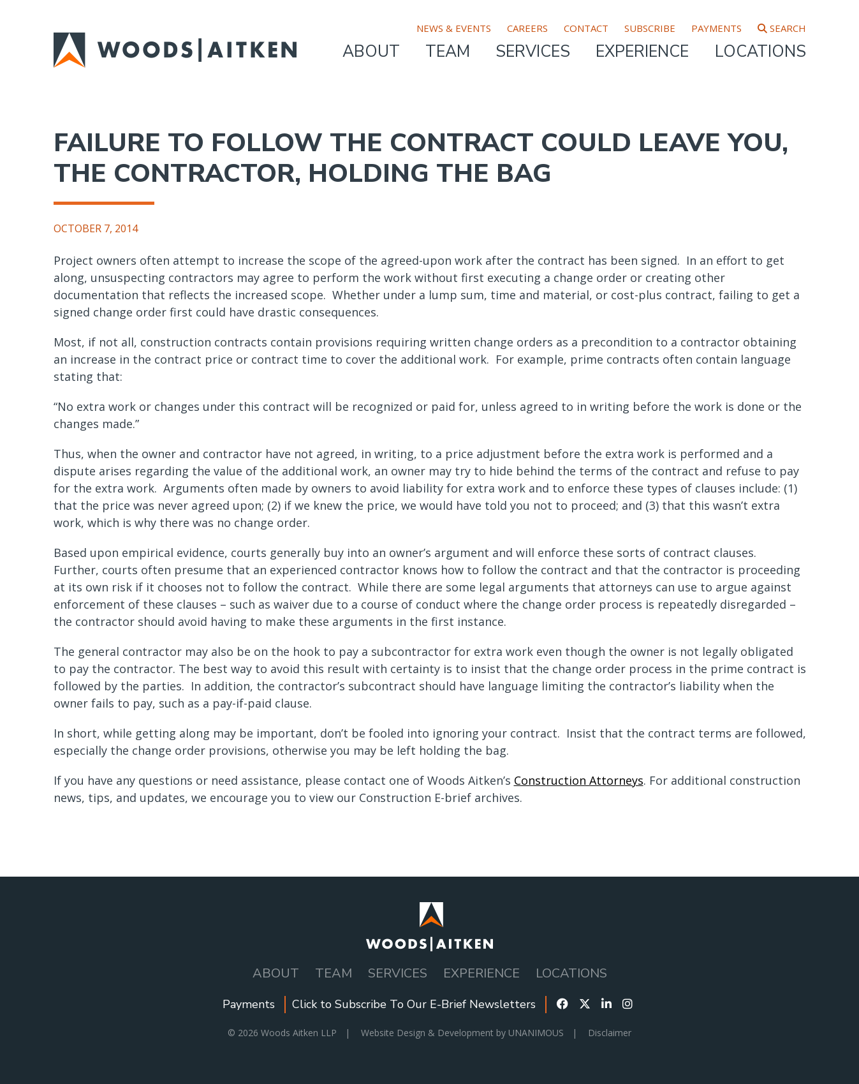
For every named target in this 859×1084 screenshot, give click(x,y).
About (371, 52)
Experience (642, 52)
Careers (527, 28)
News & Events (453, 28)
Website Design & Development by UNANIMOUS (462, 1033)
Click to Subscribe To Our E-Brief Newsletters (414, 1004)
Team (447, 52)
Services (533, 52)
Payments (716, 28)
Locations (760, 52)
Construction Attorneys (578, 780)
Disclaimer (609, 1033)
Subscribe (649, 28)
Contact (586, 28)
